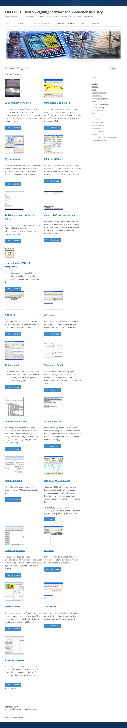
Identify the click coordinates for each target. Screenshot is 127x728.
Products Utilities (98, 131)
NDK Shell (10, 315)
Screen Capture (12, 606)
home (7, 24)
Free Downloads (97, 122)
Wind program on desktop (57, 102)
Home (94, 101)
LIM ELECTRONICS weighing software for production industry (54, 12)
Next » (13, 688)
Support (95, 24)
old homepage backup (100, 140)
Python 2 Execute (52, 421)
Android (94, 84)
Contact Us (96, 116)
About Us (83, 24)
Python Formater (13, 480)
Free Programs (97, 95)
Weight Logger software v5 (57, 480)
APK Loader (50, 315)
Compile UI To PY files (15, 421)
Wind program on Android (18, 102)
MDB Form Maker (53, 159)
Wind (93, 113)
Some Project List (22, 24)
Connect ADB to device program (60, 215)
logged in (20, 709)
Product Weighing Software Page (104, 137)
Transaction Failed (98, 110)
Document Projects (14, 660)
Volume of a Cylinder (54, 365)
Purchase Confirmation (100, 104)
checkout (95, 87)
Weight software (98, 125)
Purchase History (98, 107)
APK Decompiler (13, 365)
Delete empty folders (15, 550)
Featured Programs (65, 24)
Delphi (94, 90)
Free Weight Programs (43, 24)
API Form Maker (13, 159)
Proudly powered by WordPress (16, 717)
